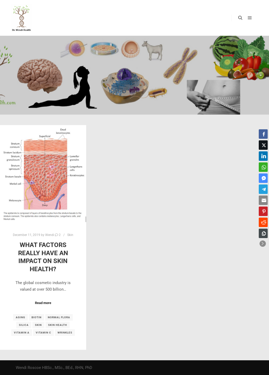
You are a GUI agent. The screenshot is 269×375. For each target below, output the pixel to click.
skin (38, 324)
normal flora (59, 317)
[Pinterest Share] (263, 211)
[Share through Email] (263, 200)
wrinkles (65, 332)
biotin (37, 317)
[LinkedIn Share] (263, 156)
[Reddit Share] (263, 222)
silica (24, 324)
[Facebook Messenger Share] (263, 178)
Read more (43, 303)
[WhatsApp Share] (263, 167)
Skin (70, 235)
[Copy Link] (263, 233)
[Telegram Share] (263, 189)
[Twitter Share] (263, 145)
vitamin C (43, 332)
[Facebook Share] (263, 134)
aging (20, 317)
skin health (57, 324)
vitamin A (21, 332)
